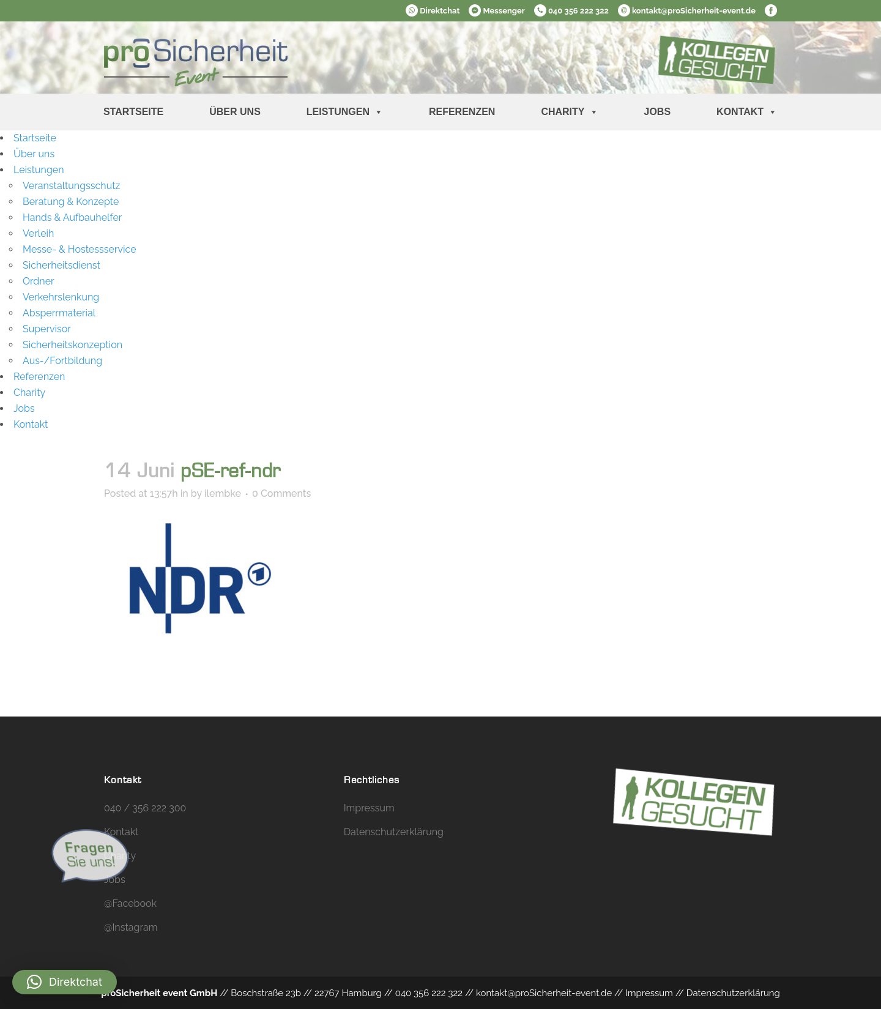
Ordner (38, 281)
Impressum (369, 808)
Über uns (235, 111)
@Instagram (130, 927)
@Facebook (130, 903)
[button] (64, 982)
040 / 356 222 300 (145, 808)
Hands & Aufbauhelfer (72, 217)
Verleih (38, 233)
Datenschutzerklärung (394, 832)
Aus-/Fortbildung (62, 361)
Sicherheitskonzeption (72, 345)
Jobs (657, 111)
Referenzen (462, 111)
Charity (569, 112)
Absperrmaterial (59, 313)
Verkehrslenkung (61, 297)
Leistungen (345, 112)
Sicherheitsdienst (61, 265)
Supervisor (47, 329)
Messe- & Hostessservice (79, 249)
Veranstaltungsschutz (71, 186)
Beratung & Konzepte (71, 201)
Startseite (133, 111)
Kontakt (746, 112)
